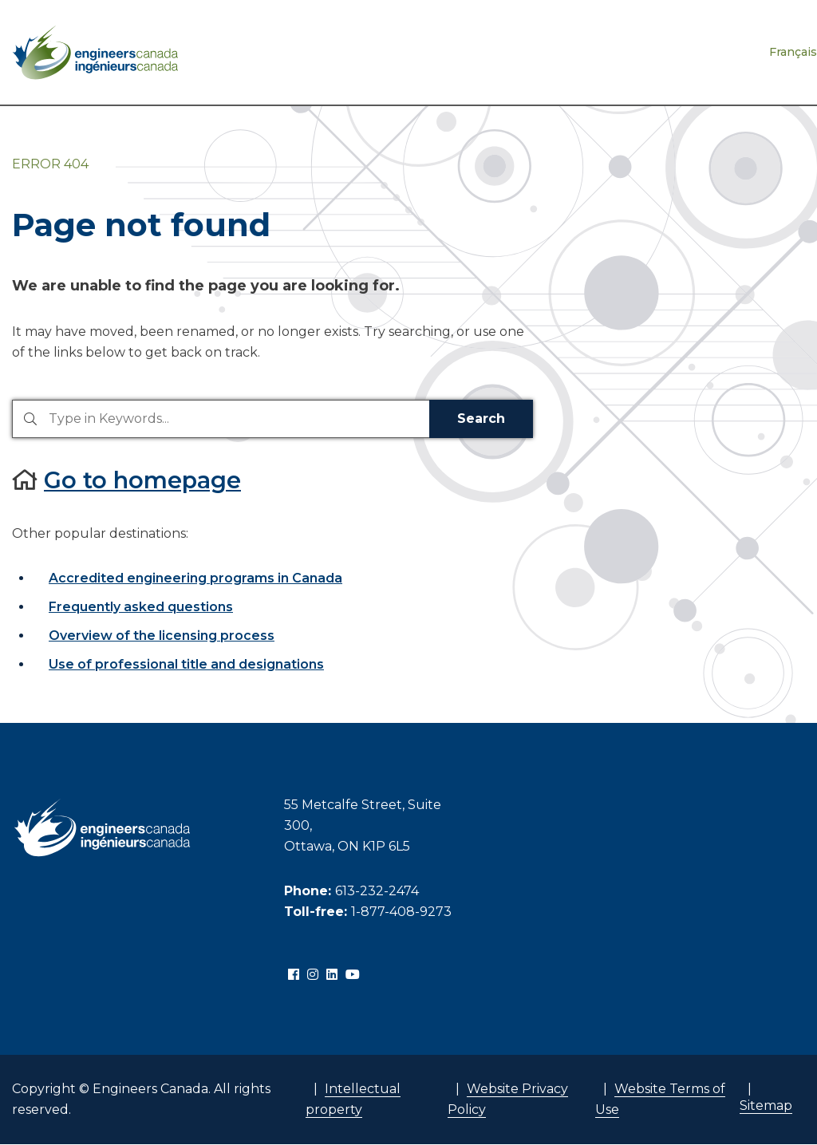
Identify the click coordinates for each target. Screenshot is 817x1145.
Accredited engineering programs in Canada (195, 578)
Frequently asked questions (141, 606)
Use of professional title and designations (186, 664)
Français (793, 52)
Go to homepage (142, 480)
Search (481, 418)
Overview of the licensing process (161, 635)
